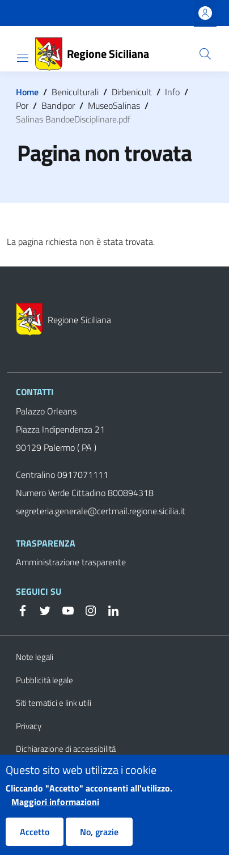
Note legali (34, 656)
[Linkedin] (108, 609)
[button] (205, 54)
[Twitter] (40, 609)
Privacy (28, 726)
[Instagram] (86, 609)
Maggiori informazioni (55, 811)
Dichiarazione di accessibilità (66, 748)
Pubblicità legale (44, 680)
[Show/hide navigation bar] (22, 58)
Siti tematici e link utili (53, 702)
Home (27, 92)
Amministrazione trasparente (71, 562)
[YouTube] (63, 609)
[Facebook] (22, 609)
